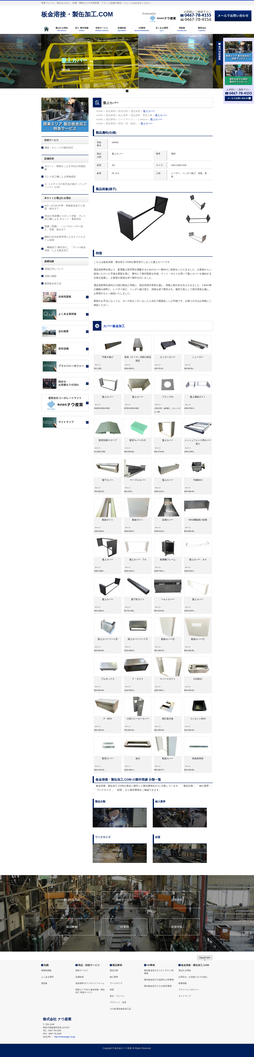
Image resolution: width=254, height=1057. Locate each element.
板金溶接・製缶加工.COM (77, 14)
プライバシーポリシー (188, 989)
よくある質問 (47, 977)
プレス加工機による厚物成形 (60, 176)
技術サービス (124, 899)
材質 (112, 989)
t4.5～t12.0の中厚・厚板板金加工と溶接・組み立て (64, 207)
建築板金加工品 (52, 283)
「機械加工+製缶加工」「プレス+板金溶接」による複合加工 (65, 249)
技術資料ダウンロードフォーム (90, 983)
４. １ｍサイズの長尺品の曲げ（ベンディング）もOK (65, 185)
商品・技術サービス (89, 965)
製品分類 (114, 970)
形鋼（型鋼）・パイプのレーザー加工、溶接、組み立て (63, 228)
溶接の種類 (50, 276)
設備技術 (176, 899)
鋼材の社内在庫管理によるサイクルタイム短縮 (64, 238)
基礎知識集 (46, 970)
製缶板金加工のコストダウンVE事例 (159, 971)
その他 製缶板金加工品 (120, 1009)
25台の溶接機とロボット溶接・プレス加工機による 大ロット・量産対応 (65, 217)
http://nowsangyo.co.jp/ (64, 1037)
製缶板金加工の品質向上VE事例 (159, 979)
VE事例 (124, 926)
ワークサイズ (116, 983)
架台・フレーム (117, 996)
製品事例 (71, 926)
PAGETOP (204, 958)
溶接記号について (54, 268)
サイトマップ (184, 996)
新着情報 (176, 926)
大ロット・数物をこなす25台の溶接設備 (65, 168)
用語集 (44, 983)
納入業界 (114, 977)
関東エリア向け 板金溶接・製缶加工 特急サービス (90, 991)
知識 (46, 965)
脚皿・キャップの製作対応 (58, 147)
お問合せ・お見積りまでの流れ (192, 977)
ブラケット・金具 (118, 1002)
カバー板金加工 (114, 326)
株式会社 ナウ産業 (122, 1048)
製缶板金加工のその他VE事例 (158, 986)
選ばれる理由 (72, 899)
